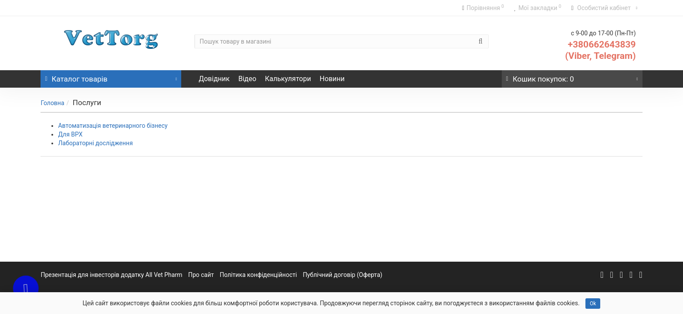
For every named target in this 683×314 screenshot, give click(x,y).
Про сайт (201, 274)
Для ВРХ (70, 134)
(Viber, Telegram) (600, 56)
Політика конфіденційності (258, 274)
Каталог (111, 76)
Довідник (214, 79)
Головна (52, 102)
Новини (332, 79)
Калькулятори (288, 79)
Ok (593, 303)
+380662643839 (602, 44)
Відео (247, 79)
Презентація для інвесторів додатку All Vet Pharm (111, 274)
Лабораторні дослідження (95, 143)
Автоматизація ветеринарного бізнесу (112, 125)
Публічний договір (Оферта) (342, 274)
